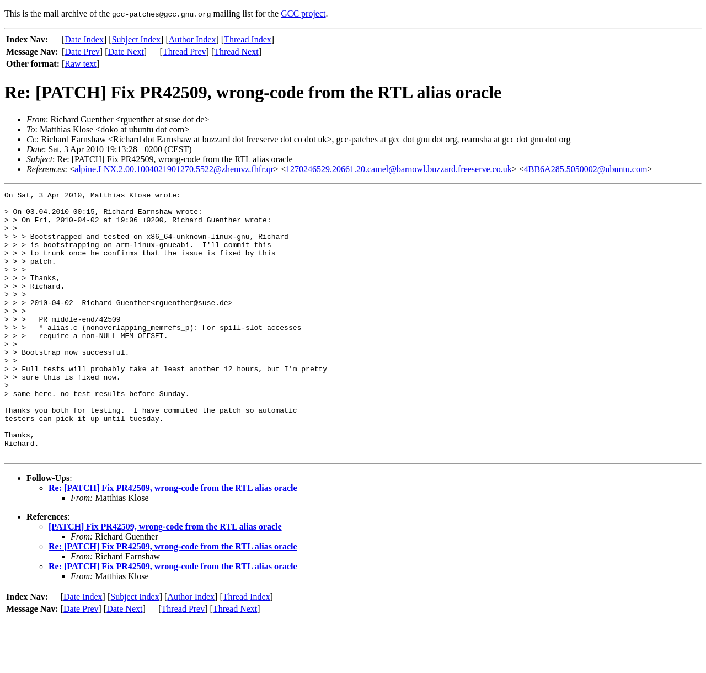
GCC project (303, 13)
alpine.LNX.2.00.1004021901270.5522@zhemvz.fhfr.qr (174, 169)
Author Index (192, 39)
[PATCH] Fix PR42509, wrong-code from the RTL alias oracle (165, 579)
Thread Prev (184, 51)
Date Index (84, 39)
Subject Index (136, 39)
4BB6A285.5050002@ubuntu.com (586, 169)
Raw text (80, 63)
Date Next (126, 51)
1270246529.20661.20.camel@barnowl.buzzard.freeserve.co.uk (399, 169)
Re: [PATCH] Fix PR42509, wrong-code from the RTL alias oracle (173, 541)
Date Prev (82, 51)
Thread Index (247, 39)
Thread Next (236, 51)
